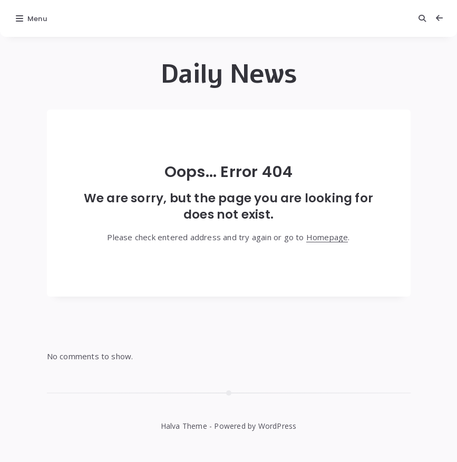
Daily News (229, 74)
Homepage (327, 237)
